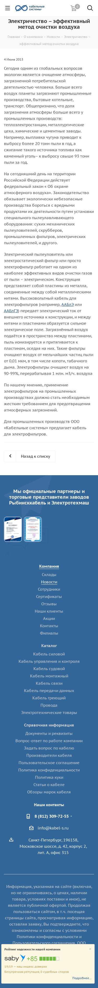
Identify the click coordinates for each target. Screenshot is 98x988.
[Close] (90, 949)
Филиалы (49, 633)
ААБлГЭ (11, 310)
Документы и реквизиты (49, 733)
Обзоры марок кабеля (49, 791)
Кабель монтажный (49, 675)
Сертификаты (49, 596)
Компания (49, 566)
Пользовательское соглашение (49, 762)
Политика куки (49, 777)
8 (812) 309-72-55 (51, 816)
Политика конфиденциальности (49, 770)
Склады (49, 574)
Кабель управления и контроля (49, 661)
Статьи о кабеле (49, 784)
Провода (49, 705)
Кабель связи (49, 683)
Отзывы (49, 603)
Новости (49, 581)
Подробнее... (81, 978)
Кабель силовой (49, 654)
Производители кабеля (49, 755)
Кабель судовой (49, 668)
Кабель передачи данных (49, 690)
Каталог (49, 645)
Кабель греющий (49, 697)
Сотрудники (49, 589)
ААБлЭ (67, 304)
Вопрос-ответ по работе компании (49, 740)
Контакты (49, 625)
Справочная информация (49, 725)
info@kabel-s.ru (53, 828)
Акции (49, 618)
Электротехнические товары (49, 712)
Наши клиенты (49, 611)
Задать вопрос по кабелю (49, 748)
